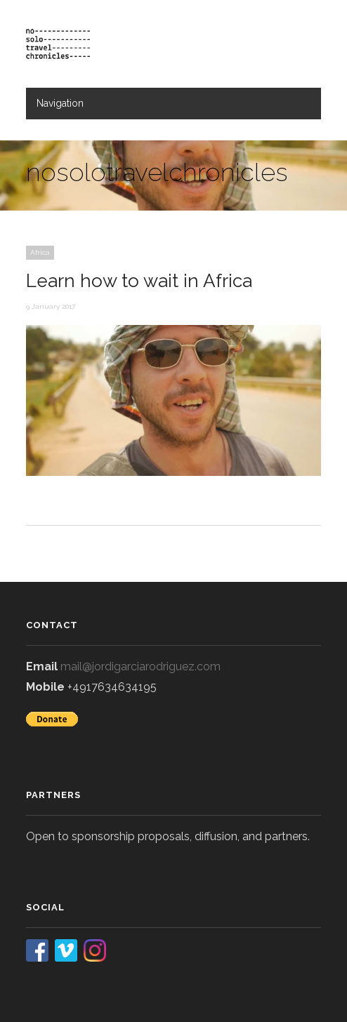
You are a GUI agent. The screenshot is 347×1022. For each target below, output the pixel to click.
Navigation (60, 103)
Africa (40, 252)
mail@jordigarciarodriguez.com (140, 666)
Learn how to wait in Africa (139, 280)
